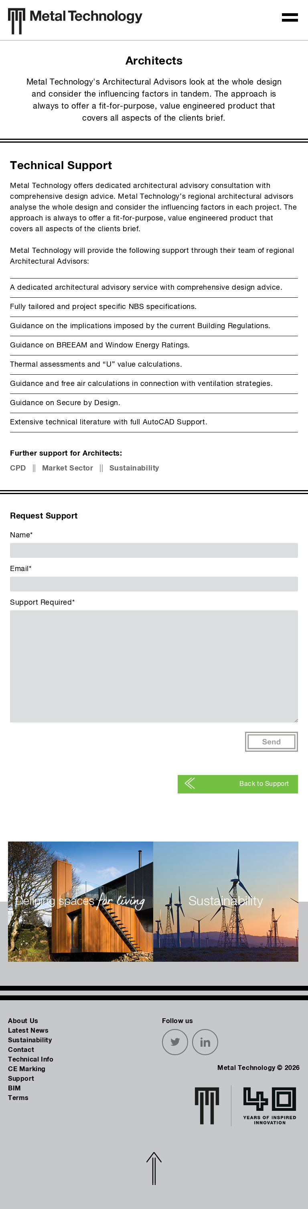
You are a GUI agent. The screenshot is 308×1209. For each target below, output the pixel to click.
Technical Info (30, 1059)
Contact (21, 1050)
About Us (23, 1021)
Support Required (42, 602)
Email (21, 569)
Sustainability (134, 468)
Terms (18, 1098)
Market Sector (67, 468)
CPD (18, 468)
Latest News (28, 1030)
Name (21, 535)
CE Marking (27, 1069)
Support (21, 1079)
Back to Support (236, 784)
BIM (14, 1088)
